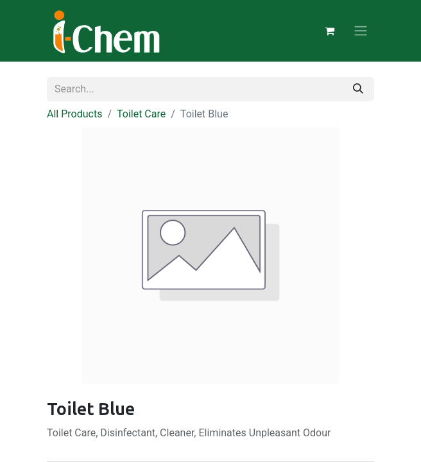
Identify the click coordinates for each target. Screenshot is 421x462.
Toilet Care (141, 114)
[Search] (358, 89)
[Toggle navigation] (360, 31)
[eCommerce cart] (329, 31)
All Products (74, 114)
